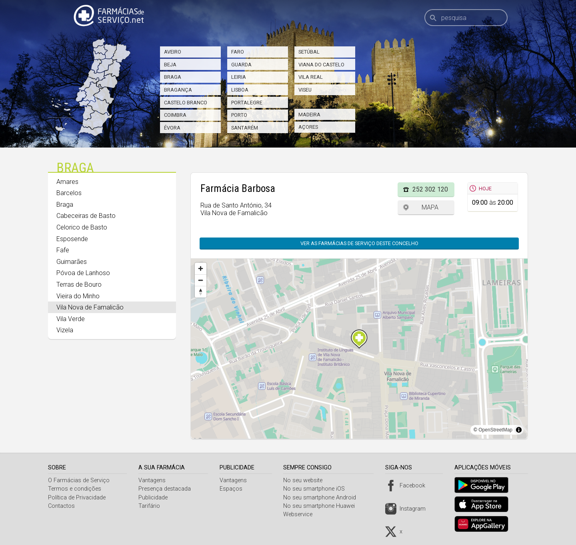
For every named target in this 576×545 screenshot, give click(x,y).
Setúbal (309, 52)
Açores (308, 127)
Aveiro (172, 52)
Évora (172, 128)
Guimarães (71, 262)
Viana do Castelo (321, 65)
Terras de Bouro (79, 284)
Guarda (241, 65)
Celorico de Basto (81, 227)
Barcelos (69, 193)
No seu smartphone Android (322, 497)
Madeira (309, 115)
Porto (239, 115)
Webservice (301, 514)
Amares (67, 182)
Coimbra (175, 115)
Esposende (72, 239)
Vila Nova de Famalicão (90, 307)
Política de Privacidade (77, 497)
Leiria (238, 77)
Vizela (64, 330)
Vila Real (310, 77)
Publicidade (154, 497)
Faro (237, 52)
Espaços (233, 488)
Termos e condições (74, 488)
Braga (172, 77)
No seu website (306, 480)
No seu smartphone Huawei (322, 506)
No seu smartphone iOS (317, 488)
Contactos (61, 506)
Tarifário (150, 506)
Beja (170, 65)
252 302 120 (430, 189)
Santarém (244, 128)
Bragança (178, 90)
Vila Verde (70, 319)
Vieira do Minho (78, 296)
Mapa (430, 207)
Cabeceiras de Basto (86, 216)
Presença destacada (166, 488)
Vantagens (153, 480)
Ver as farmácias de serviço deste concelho (359, 243)
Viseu (305, 90)
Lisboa (239, 90)
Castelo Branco (185, 103)
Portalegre (246, 103)
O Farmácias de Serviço (79, 480)
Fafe (62, 250)
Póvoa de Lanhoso (83, 273)
